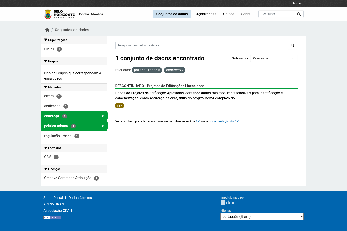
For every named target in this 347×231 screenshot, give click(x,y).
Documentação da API (224, 121)
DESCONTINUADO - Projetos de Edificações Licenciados (159, 86)
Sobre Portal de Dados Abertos (67, 198)
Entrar (297, 3)
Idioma (225, 210)
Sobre (245, 14)
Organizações (205, 14)
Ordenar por (240, 58)
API (198, 121)
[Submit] (299, 14)
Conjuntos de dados (172, 14)
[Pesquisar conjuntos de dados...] (281, 14)
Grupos (229, 14)
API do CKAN (53, 204)
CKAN (227, 202)
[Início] (47, 30)
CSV (119, 105)
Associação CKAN (57, 210)
